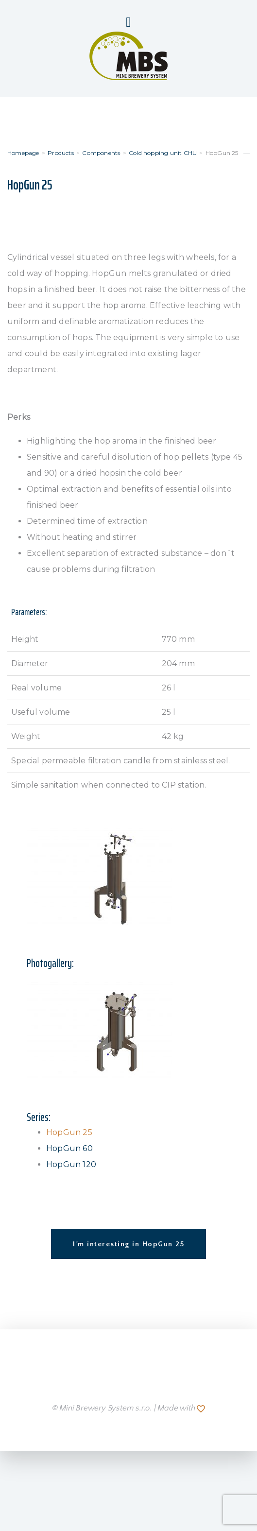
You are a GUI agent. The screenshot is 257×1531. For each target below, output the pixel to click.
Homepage (23, 152)
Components (101, 152)
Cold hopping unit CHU (163, 152)
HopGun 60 (69, 1148)
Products (61, 152)
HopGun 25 (69, 1132)
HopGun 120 (71, 1164)
